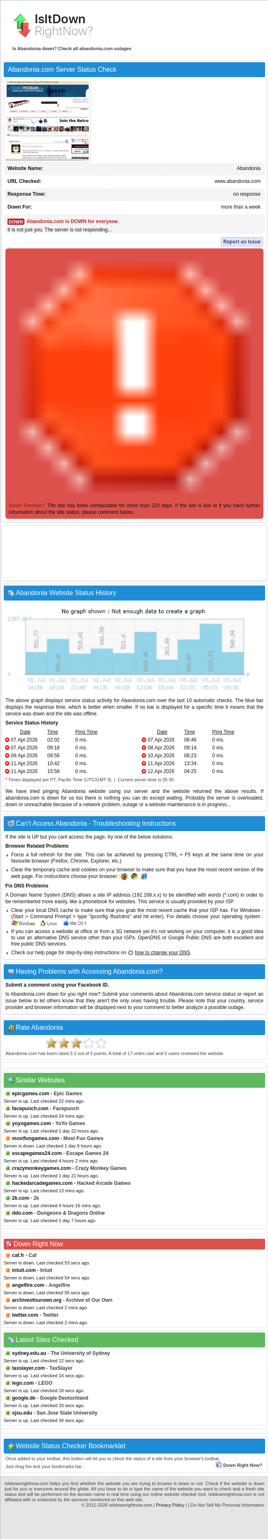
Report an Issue (242, 242)
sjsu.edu (22, 1413)
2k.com (20, 1198)
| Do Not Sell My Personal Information (226, 1505)
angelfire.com (28, 1285)
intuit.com (24, 1270)
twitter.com (25, 1315)
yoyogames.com (31, 1123)
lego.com (23, 1383)
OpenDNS (149, 938)
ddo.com (22, 1213)
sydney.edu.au (29, 1353)
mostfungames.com (35, 1138)
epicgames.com (30, 1094)
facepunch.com (30, 1108)
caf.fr (18, 1255)
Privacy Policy (170, 1505)
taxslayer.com (28, 1368)
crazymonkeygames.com (41, 1168)
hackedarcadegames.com (42, 1183)
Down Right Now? (238, 1465)
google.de (24, 1398)
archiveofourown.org (36, 1300)
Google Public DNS (190, 938)
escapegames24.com (37, 1153)
